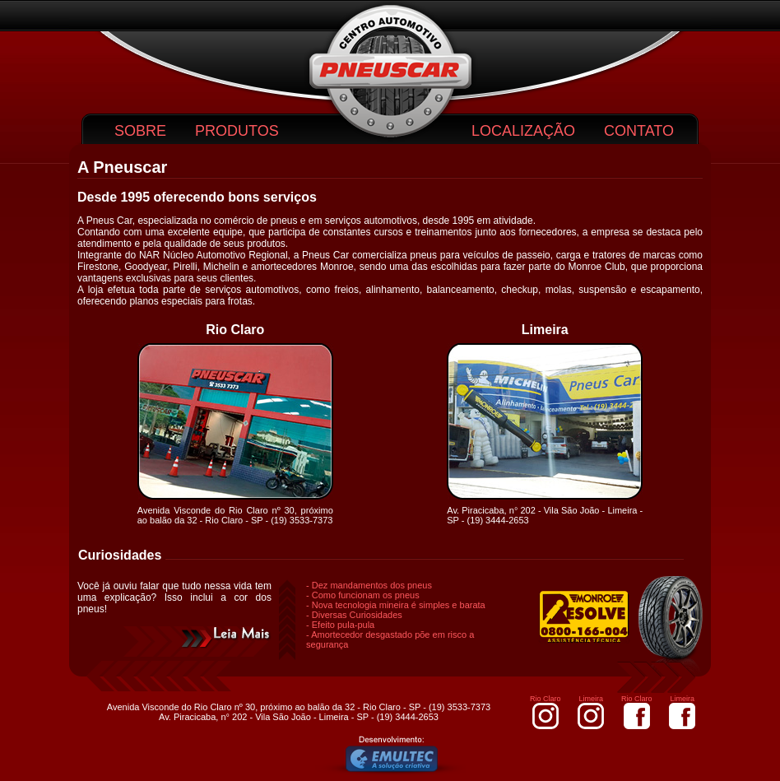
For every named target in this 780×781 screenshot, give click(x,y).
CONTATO (639, 131)
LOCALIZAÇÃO (523, 131)
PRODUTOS (237, 131)
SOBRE (140, 131)
